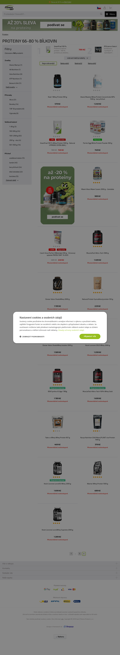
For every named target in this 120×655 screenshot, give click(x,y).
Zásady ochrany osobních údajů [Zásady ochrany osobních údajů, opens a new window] (71, 330)
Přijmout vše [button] (90, 336)
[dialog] (60, 327)
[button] (32, 336)
